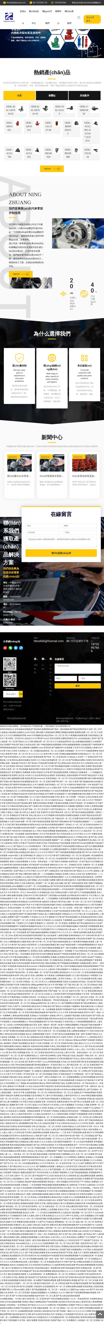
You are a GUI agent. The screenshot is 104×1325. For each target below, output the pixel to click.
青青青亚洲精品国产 (88, 1317)
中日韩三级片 (20, 1299)
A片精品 (22, 1317)
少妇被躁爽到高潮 (25, 1311)
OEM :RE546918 (48, 153)
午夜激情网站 (62, 1305)
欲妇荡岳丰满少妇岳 (66, 1302)
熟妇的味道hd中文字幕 (21, 1314)
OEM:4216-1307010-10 (35, 110)
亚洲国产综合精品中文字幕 (25, 1308)
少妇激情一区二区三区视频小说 (90, 1320)
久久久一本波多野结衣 (79, 1299)
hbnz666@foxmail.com (16, 3)
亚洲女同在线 (43, 1320)
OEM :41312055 (29, 153)
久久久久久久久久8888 (81, 1311)
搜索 (21, 694)
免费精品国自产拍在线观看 (46, 1302)
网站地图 (39, 732)
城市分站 (64, 721)
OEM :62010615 (29, 126)
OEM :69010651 (9, 126)
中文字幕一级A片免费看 (27, 1320)
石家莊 (91, 718)
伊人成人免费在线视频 (90, 1314)
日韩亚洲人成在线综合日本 (44, 1311)
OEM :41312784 (9, 153)
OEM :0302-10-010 (59, 110)
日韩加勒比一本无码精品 (16, 1305)
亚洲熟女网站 (74, 1317)
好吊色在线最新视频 (13, 1302)
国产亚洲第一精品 (63, 1311)
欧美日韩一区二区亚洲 (36, 1299)
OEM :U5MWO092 (84, 110)
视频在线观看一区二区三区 (48, 1308)
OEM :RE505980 (68, 153)
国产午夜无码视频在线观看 (58, 1299)
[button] (85, 43)
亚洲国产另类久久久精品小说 (80, 1305)
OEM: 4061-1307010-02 (10, 110)
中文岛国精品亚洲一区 (58, 1317)
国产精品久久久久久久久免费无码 (42, 1305)
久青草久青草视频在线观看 (89, 1308)
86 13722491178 (40, 3)
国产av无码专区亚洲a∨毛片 (43, 1314)
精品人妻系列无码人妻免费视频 (89, 1302)
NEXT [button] (93, 52)
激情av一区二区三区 (68, 1308)
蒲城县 (3, 1305)
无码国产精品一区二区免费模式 (63, 1320)
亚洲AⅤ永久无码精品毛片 (37, 1317)
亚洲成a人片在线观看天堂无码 (68, 1314)
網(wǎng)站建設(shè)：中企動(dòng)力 (72, 718)
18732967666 (60, 3)
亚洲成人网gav (28, 1302)
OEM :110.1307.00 (48, 126)
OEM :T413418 (87, 153)
